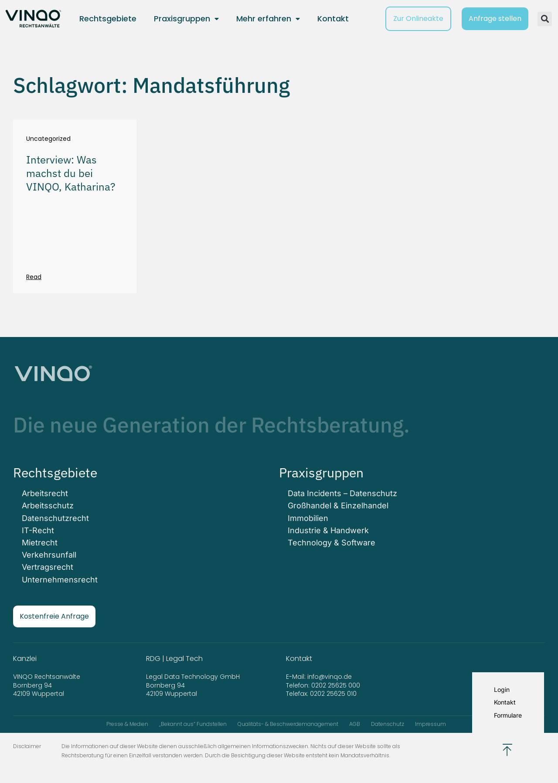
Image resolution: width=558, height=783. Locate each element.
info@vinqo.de (330, 676)
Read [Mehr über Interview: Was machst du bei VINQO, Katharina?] (33, 276)
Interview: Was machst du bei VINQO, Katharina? (70, 173)
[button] (545, 19)
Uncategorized (48, 139)
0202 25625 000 (335, 685)
